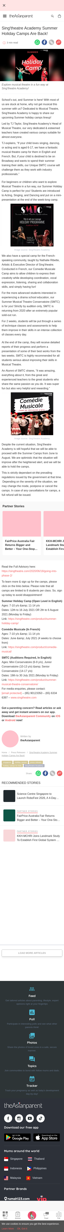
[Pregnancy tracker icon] (32, 1215)
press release (35, 762)
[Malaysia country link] (12, 1178)
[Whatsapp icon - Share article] (37, 42)
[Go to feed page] (21, 16)
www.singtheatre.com (23, 697)
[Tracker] (32, 1085)
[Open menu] (5, 16)
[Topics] (32, 1063)
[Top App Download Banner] (32, 5)
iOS (58, 716)
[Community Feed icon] (46, 1215)
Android (10, 720)
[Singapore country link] (13, 1159)
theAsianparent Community (33, 716)
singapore (7, 762)
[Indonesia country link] (13, 1169)
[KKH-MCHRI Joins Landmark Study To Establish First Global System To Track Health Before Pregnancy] (32, 835)
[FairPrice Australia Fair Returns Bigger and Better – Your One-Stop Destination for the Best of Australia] (22, 524)
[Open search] (52, 16)
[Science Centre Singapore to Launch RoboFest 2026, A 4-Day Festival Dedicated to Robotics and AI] (32, 796)
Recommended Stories (21, 783)
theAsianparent (30, 740)
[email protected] (12, 693)
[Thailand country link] (36, 1159)
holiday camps (21, 762)
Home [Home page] (4, 752)
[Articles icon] (18, 1215)
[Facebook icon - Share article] (44, 42)
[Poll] (32, 1018)
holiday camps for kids (12, 766)
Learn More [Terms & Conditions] (8, 1228)
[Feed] (32, 995)
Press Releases (18, 752)
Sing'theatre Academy (34, 766)
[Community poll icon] (58, 1215)
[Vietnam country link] (34, 1178)
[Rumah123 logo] (16, 1200)
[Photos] (32, 1042)
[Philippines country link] (36, 1169)
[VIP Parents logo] (41, 1200)
